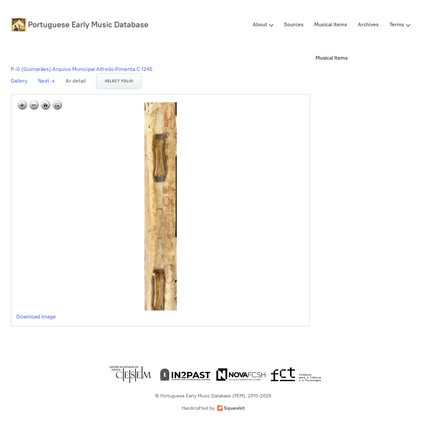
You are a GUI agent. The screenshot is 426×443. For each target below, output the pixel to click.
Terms (396, 24)
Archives (368, 24)
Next (46, 81)
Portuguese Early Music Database (88, 24)
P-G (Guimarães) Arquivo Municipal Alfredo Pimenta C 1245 (81, 69)
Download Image (36, 316)
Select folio (119, 81)
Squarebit (231, 408)
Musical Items (330, 24)
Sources (294, 24)
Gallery (19, 81)
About (260, 24)
